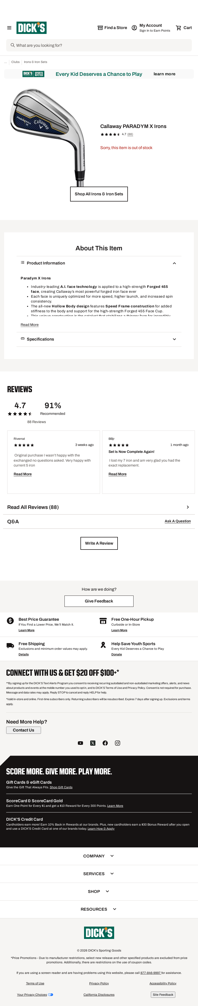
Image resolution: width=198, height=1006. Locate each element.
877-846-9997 (151, 973)
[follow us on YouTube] (80, 743)
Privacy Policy (99, 983)
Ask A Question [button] (178, 521)
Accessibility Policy (163, 983)
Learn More (165, 74)
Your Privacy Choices (32, 994)
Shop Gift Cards (61, 787)
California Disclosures (99, 994)
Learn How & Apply (101, 828)
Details (24, 654)
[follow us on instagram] (117, 743)
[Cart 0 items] (184, 28)
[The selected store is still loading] (112, 28)
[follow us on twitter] (93, 743)
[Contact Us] (23, 730)
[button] (99, 194)
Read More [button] (30, 325)
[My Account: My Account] (151, 28)
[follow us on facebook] (105, 743)
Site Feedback (163, 994)
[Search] (103, 45)
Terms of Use (35, 983)
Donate (116, 654)
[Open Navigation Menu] (9, 28)
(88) (130, 134)
